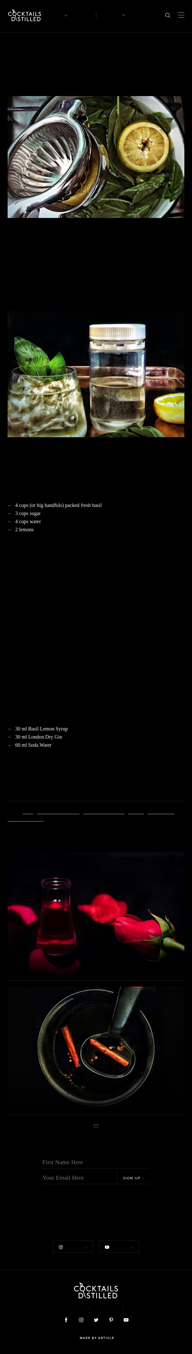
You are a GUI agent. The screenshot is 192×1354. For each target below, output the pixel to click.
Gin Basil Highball (103, 811)
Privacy (106, 1308)
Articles (83, 15)
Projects (14, 44)
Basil (27, 811)
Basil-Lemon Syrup (58, 811)
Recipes (108, 15)
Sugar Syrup (161, 811)
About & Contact (62, 1308)
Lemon (136, 811)
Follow (73, 1247)
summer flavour (25, 818)
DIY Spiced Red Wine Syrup (64, 1098)
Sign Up (133, 1178)
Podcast (140, 1308)
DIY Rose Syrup (42, 964)
